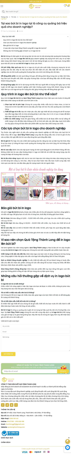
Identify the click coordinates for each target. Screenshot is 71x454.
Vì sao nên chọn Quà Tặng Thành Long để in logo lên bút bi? (24, 48)
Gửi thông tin (8, 354)
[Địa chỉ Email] (35, 371)
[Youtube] (11, 405)
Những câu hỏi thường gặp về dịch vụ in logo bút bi (21, 51)
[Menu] (2, 6)
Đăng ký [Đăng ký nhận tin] (63, 371)
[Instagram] (16, 405)
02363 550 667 (13, 418)
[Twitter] (7, 405)
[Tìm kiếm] (3, 12)
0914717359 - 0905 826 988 (15, 421)
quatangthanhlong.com (16, 427)
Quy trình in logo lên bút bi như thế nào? (17, 40)
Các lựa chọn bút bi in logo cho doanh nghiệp (20, 43)
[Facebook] (3, 405)
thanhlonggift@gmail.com (15, 424)
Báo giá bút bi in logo (11, 45)
